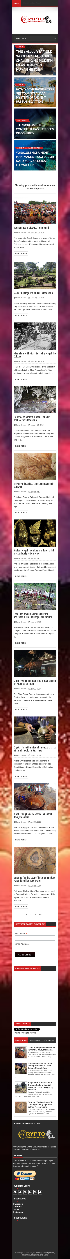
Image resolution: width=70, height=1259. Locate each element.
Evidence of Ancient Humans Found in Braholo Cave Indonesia (32, 419)
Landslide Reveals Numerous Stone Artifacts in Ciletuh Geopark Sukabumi (33, 616)
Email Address (23, 944)
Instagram (18, 1212)
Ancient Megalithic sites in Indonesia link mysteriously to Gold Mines (34, 552)
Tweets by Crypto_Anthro (25, 1033)
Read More (21, 253)
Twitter (16, 1209)
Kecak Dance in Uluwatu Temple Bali (31, 227)
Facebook (18, 1204)
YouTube (17, 1207)
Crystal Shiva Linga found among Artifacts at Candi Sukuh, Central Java (35, 749)
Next (41, 914)
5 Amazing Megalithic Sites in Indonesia (33, 293)
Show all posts (35, 188)
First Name (21, 933)
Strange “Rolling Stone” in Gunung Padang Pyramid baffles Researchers (35, 879)
